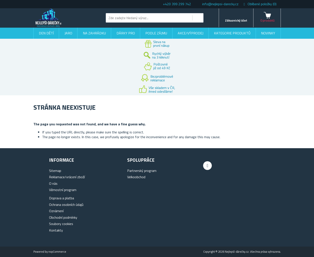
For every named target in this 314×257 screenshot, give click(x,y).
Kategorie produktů (232, 33)
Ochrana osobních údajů (66, 204)
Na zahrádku (94, 33)
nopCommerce (57, 251)
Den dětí (46, 33)
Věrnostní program (62, 189)
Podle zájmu (156, 33)
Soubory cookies (61, 223)
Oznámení (56, 210)
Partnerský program (141, 170)
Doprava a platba (61, 198)
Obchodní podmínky (63, 217)
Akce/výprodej (190, 33)
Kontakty (56, 230)
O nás (53, 183)
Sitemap (55, 170)
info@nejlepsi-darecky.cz (220, 4)
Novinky (268, 33)
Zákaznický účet (236, 20)
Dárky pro (126, 33)
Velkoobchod (136, 177)
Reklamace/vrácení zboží (67, 177)
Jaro (68, 33)
